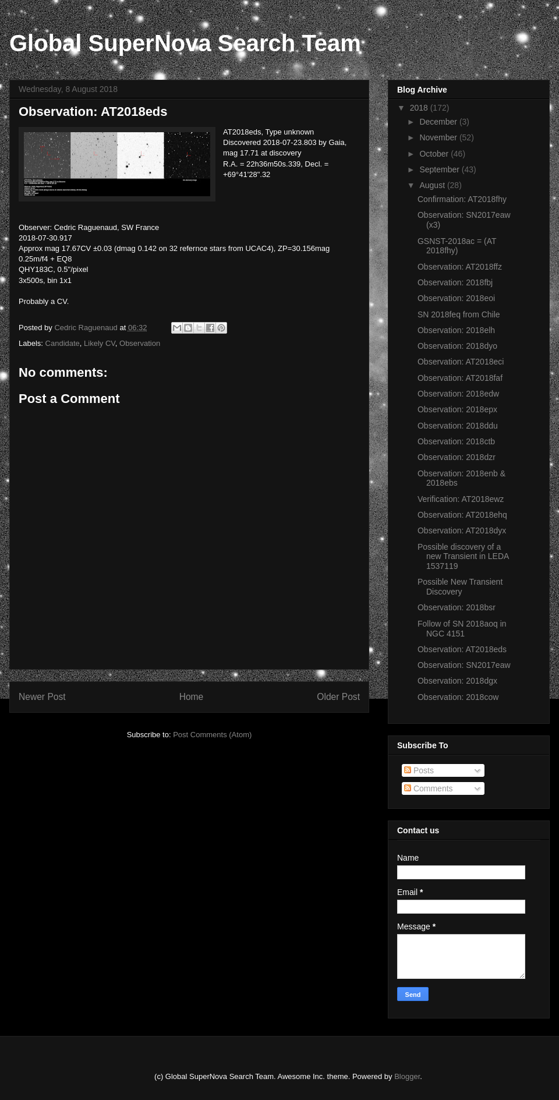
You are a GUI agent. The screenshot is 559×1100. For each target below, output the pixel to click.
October (435, 153)
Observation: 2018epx (457, 409)
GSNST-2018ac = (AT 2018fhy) (457, 246)
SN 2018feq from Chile (459, 314)
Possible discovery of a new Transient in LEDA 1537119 (463, 556)
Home (191, 697)
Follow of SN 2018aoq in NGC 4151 (462, 628)
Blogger (407, 1076)
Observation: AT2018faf (460, 378)
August (433, 185)
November (439, 137)
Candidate (62, 343)
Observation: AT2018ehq (462, 514)
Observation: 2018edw (458, 393)
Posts (419, 770)
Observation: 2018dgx (457, 680)
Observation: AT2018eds (462, 649)
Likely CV (99, 343)
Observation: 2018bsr (457, 607)
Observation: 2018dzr (457, 457)
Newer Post (42, 697)
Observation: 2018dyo (457, 346)
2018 (420, 107)
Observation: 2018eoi (456, 298)
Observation (139, 343)
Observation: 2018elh (456, 330)
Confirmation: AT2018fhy (462, 199)
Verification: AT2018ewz (461, 499)
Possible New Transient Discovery (460, 586)
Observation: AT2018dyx (462, 530)
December (439, 121)
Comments (428, 788)
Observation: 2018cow (458, 697)
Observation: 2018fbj (455, 282)
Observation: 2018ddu (458, 425)
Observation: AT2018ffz (460, 266)
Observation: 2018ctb (456, 441)
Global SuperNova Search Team (185, 43)
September (440, 169)
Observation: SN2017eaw (464, 665)
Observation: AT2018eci (461, 361)
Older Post (338, 697)
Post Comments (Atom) (212, 734)
